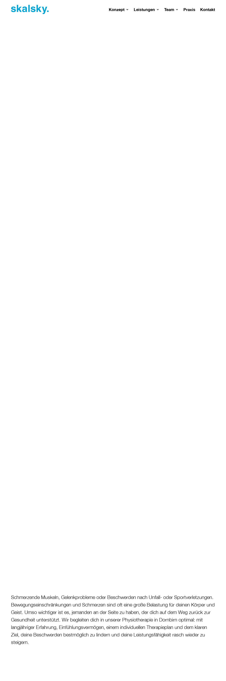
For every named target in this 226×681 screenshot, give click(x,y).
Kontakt (207, 9)
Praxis (189, 9)
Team (169, 9)
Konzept (116, 9)
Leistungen (144, 9)
